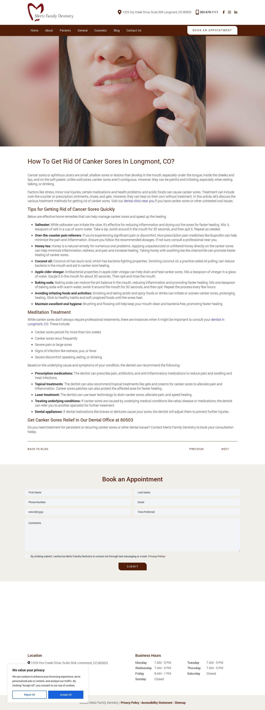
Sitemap (180, 702)
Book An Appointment (212, 30)
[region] (47, 683)
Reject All (29, 694)
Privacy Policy (156, 556)
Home (34, 30)
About (49, 30)
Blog (117, 30)
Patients (65, 30)
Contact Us (133, 30)
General (83, 30)
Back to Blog (38, 449)
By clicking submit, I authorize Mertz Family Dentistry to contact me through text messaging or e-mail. (98, 556)
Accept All (66, 694)
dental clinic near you (139, 200)
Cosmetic (100, 30)
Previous (196, 449)
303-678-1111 (207, 12)
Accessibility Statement (156, 702)
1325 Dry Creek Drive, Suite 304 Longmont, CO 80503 (155, 12)
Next (225, 449)
